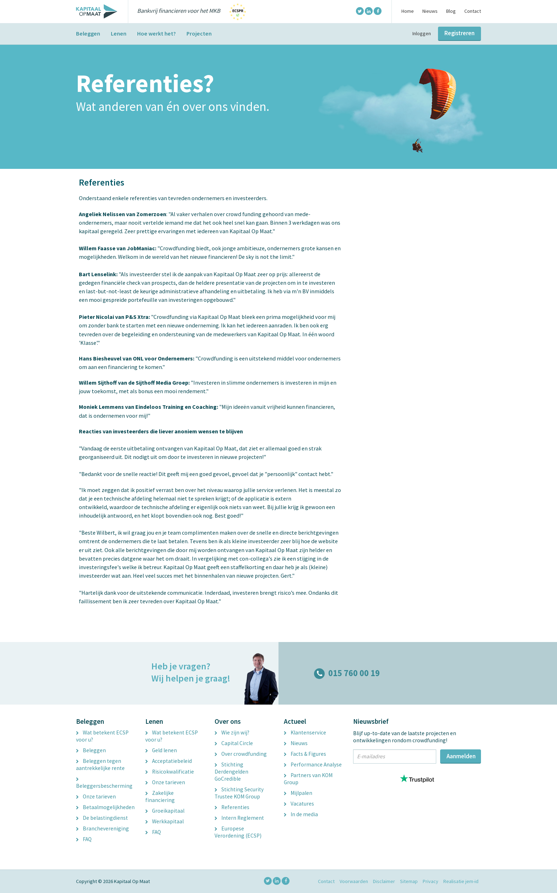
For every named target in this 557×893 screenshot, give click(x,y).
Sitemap (409, 881)
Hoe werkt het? (156, 33)
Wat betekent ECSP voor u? (102, 736)
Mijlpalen (298, 793)
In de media (301, 814)
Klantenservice (305, 732)
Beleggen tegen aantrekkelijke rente (100, 764)
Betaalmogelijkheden (105, 807)
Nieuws (430, 11)
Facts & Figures (305, 753)
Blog (451, 11)
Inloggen (421, 33)
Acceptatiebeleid (168, 761)
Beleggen (88, 33)
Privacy (430, 881)
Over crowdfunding (241, 753)
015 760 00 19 (347, 673)
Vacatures (299, 803)
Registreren (459, 33)
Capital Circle (234, 743)
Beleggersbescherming (104, 783)
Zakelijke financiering (160, 796)
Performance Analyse (313, 764)
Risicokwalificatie (169, 771)
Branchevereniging (102, 828)
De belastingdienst (102, 817)
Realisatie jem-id (460, 881)
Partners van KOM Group (308, 779)
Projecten (199, 33)
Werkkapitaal (164, 821)
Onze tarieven (96, 796)
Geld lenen (161, 750)
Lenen (118, 33)
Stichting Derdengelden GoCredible (231, 771)
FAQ (84, 839)
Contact (472, 11)
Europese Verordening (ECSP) (238, 832)
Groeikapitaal (164, 810)
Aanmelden (461, 756)
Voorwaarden (354, 881)
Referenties (232, 807)
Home (407, 11)
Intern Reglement (239, 817)
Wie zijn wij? (232, 732)
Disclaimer (384, 881)
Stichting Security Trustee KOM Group (239, 793)
